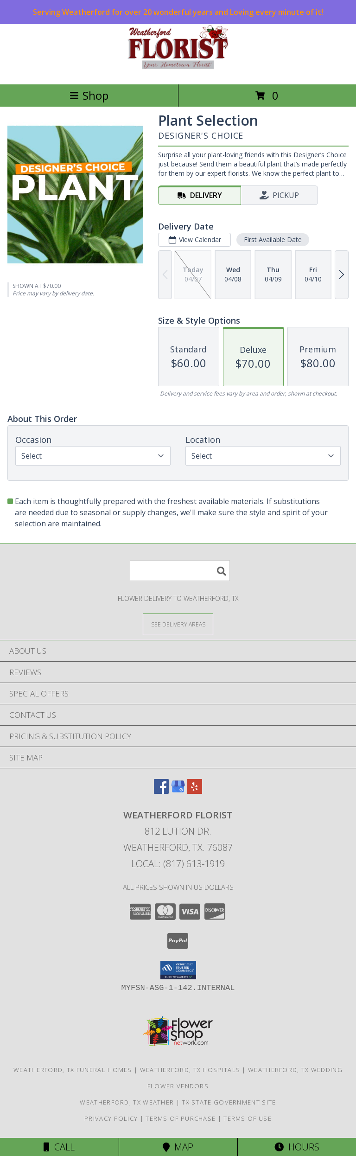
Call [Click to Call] (59, 1147)
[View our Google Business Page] (178, 791)
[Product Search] (180, 570)
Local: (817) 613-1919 (178, 863)
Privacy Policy (111, 1118)
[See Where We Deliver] (178, 624)
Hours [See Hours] (296, 1147)
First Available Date (273, 239)
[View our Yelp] (194, 791)
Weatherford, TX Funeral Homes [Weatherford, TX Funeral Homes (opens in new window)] (72, 1070)
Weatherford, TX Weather (127, 1102)
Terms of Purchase (181, 1118)
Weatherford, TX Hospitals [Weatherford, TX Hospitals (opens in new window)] (190, 1070)
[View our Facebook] (161, 791)
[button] (178, 970)
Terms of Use (247, 1118)
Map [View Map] (178, 1147)
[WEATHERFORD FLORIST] (178, 70)
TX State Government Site (229, 1102)
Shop (89, 95)
